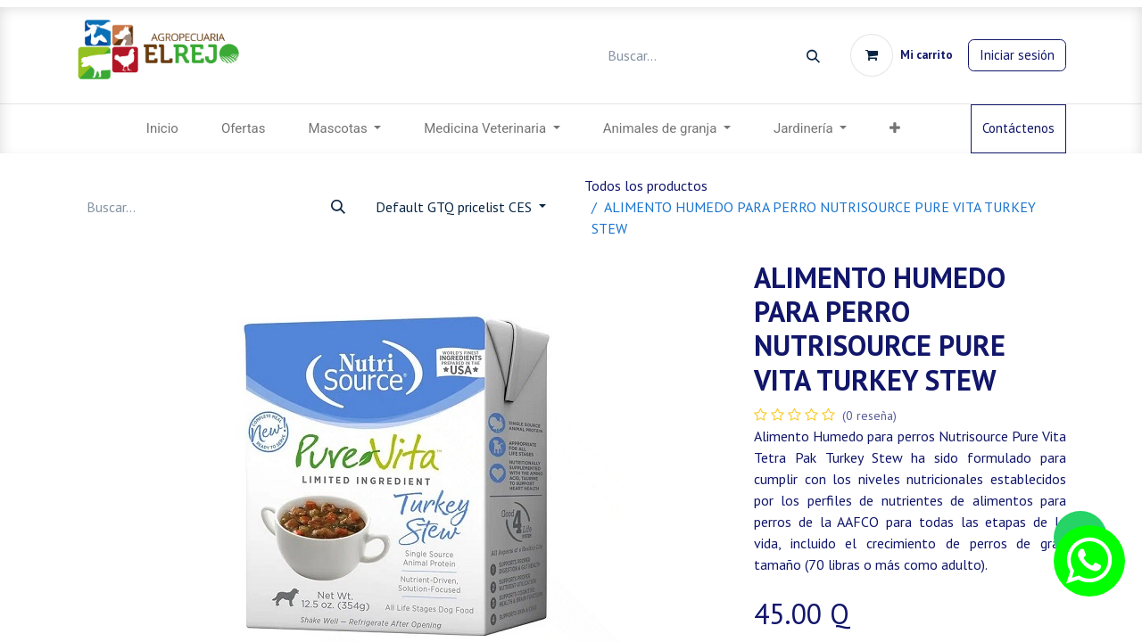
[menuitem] (162, 128)
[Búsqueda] (813, 56)
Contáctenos (1018, 127)
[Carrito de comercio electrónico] (901, 55)
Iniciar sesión (1017, 54)
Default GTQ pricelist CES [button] (455, 207)
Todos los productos (646, 185)
